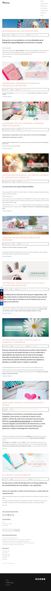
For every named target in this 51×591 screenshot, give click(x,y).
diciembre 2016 (5, 554)
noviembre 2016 (6, 556)
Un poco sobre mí (45, 3)
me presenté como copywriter (20, 93)
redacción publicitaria (28, 408)
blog (42, 15)
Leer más (4, 448)
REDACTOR (24, 479)
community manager (26, 89)
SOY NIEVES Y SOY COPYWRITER (16, 475)
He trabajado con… (46, 8)
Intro (42, 1)
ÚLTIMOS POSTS (44, 10)
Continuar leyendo (6, 56)
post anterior (15, 205)
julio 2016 (4, 557)
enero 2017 (4, 552)
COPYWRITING (35, 34)
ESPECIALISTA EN (45, 5)
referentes (22, 34)
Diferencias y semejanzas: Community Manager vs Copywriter (16, 539)
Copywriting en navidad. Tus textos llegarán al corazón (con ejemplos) (18, 542)
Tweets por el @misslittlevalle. (8, 563)
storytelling (21, 346)
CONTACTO (43, 12)
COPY (14, 479)
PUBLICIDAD (18, 479)
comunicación (16, 346)
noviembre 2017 (6, 551)
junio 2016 (4, 559)
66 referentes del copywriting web (20, 31)
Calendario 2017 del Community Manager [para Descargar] (15, 541)
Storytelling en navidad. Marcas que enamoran (13, 544)
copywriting (17, 34)
